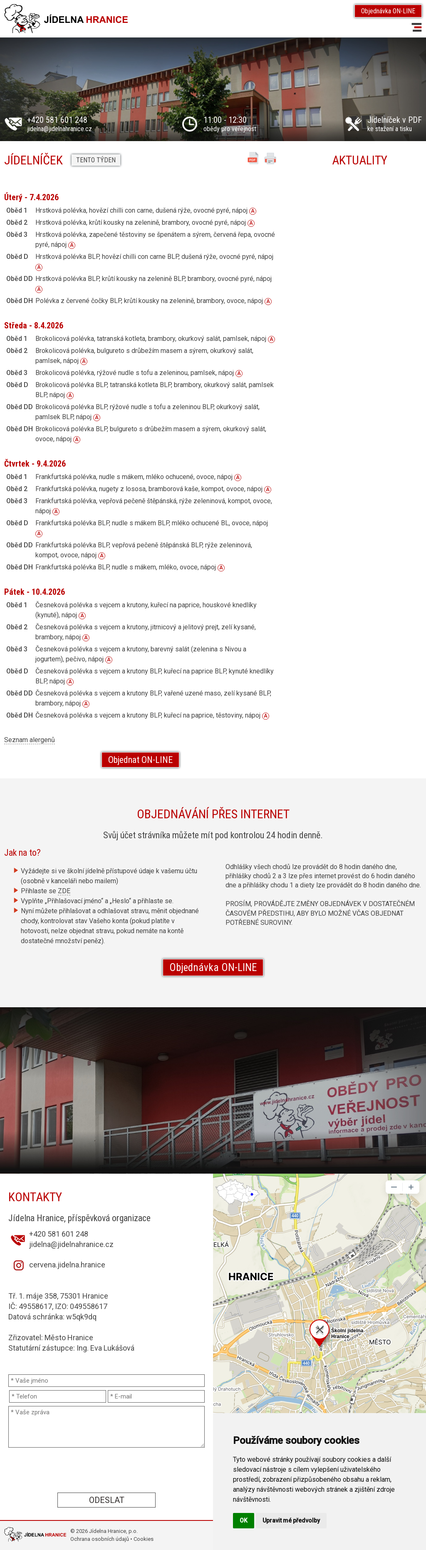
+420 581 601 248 (57, 120)
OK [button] (244, 1520)
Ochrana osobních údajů (99, 1539)
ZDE (64, 891)
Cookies (144, 1539)
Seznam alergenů (29, 740)
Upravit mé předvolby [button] (291, 1520)
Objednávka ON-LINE (388, 11)
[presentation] (106, 1469)
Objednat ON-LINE (140, 760)
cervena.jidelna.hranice (67, 1264)
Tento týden (96, 160)
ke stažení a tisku (394, 125)
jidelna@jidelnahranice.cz (59, 129)
